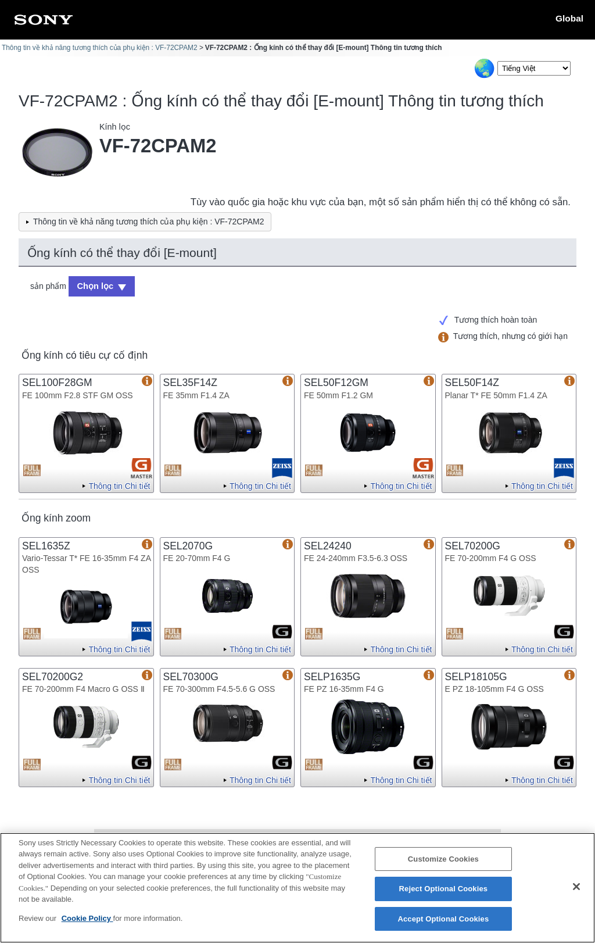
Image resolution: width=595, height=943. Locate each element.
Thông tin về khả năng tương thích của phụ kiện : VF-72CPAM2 (100, 48)
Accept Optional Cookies (443, 925)
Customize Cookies (443, 865)
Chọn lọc (94, 285)
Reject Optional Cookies (443, 895)
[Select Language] (534, 68)
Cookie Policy (87, 924)
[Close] (576, 892)
